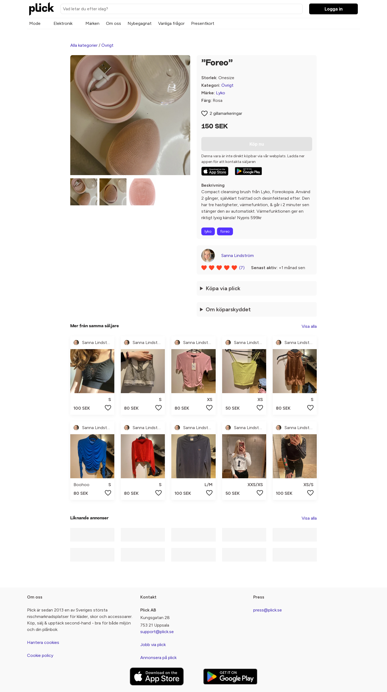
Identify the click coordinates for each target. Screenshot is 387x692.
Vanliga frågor (171, 23)
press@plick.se (267, 610)
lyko (208, 231)
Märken (92, 23)
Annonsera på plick (158, 657)
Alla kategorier (84, 45)
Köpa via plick (223, 288)
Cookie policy (40, 655)
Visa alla (309, 326)
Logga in (334, 9)
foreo (225, 231)
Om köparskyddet (228, 309)
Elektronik (63, 23)
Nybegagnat (140, 23)
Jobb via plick (153, 644)
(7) (242, 267)
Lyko (220, 92)
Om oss (113, 23)
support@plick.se (157, 631)
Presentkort (202, 23)
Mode (35, 23)
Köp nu (256, 144)
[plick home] (41, 9)
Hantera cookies (43, 642)
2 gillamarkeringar (226, 113)
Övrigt (107, 45)
